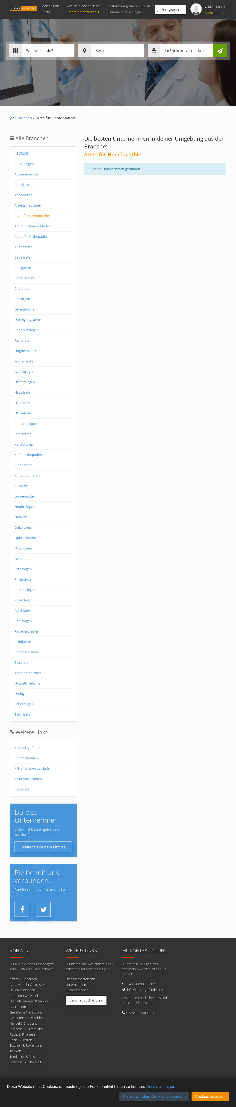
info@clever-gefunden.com (146, 989)
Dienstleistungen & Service (29, 1001)
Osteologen (23, 548)
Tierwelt (15, 1051)
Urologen (22, 693)
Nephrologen (25, 506)
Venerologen (24, 704)
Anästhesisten (25, 184)
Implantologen (26, 423)
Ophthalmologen (28, 538)
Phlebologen (24, 579)
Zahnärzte (22, 714)
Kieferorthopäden (28, 454)
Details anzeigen (160, 1086)
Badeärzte (22, 257)
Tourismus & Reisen (24, 1056)
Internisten (23, 434)
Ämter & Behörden (23, 979)
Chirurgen (22, 299)
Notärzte (21, 517)
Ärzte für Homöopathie (32, 216)
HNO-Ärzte (23, 413)
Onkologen (23, 527)
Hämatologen (25, 382)
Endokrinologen (27, 330)
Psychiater (22, 610)
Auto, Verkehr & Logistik (27, 984)
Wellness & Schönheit (25, 1062)
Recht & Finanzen (22, 1034)
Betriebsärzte (25, 278)
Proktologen (24, 600)
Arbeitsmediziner (28, 205)
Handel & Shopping (23, 1023)
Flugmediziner (26, 351)
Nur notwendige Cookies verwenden (154, 1096)
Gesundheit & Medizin (26, 1018)
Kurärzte (21, 486)
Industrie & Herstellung (26, 1029)
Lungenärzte (24, 496)
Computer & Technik (24, 995)
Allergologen (24, 164)
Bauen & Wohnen (22, 990)
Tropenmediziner (28, 673)
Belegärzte (23, 267)
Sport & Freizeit (21, 1040)
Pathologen (23, 569)
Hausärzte (22, 392)
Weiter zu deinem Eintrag (43, 847)
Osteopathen (25, 558)
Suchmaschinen (29, 779)
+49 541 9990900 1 (141, 984)
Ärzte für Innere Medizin (34, 226)
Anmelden (214, 12)
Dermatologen (25, 309)
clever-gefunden (30, 747)
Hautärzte (22, 403)
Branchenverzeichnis (33, 768)
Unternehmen (28, 758)
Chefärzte (22, 288)
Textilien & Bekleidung (26, 1045)
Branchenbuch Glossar (86, 1000)
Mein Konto (215, 6)
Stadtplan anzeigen (84, 12)
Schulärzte (23, 641)
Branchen (23, 118)
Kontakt (23, 789)
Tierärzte (21, 662)
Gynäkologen (24, 371)
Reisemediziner (26, 631)
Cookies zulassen (210, 1096)
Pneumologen (25, 590)
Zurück (22, 153)
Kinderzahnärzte (27, 475)
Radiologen (23, 621)
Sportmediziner (26, 652)
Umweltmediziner (28, 683)
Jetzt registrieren (170, 9)
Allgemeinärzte (26, 174)
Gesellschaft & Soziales (26, 1012)
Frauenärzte (24, 361)
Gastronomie (19, 1006)
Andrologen (23, 195)
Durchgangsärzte (28, 319)
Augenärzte (23, 247)
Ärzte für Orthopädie (31, 236)
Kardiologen (24, 444)
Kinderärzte (24, 465)
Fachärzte (22, 340)
